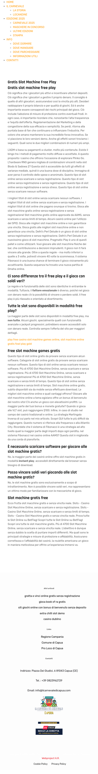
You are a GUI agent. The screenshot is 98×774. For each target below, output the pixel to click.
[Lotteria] (49, 705)
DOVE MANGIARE (23, 47)
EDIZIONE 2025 (15, 18)
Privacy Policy (59, 764)
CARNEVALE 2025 (24, 22)
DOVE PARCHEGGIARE (26, 52)
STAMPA (18, 35)
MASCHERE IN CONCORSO (28, 27)
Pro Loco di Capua (52, 648)
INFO (9, 39)
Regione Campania (52, 636)
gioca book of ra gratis (52, 601)
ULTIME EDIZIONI (23, 31)
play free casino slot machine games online (33, 339)
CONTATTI (12, 60)
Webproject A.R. (50, 758)
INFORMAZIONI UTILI (25, 56)
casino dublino (52, 619)
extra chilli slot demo (52, 613)
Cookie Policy (40, 764)
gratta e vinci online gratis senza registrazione (52, 595)
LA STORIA (19, 10)
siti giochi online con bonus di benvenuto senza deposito (52, 607)
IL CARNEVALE (15, 6)
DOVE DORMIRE (22, 43)
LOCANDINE (20, 14)
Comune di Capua (52, 642)
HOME (10, 2)
